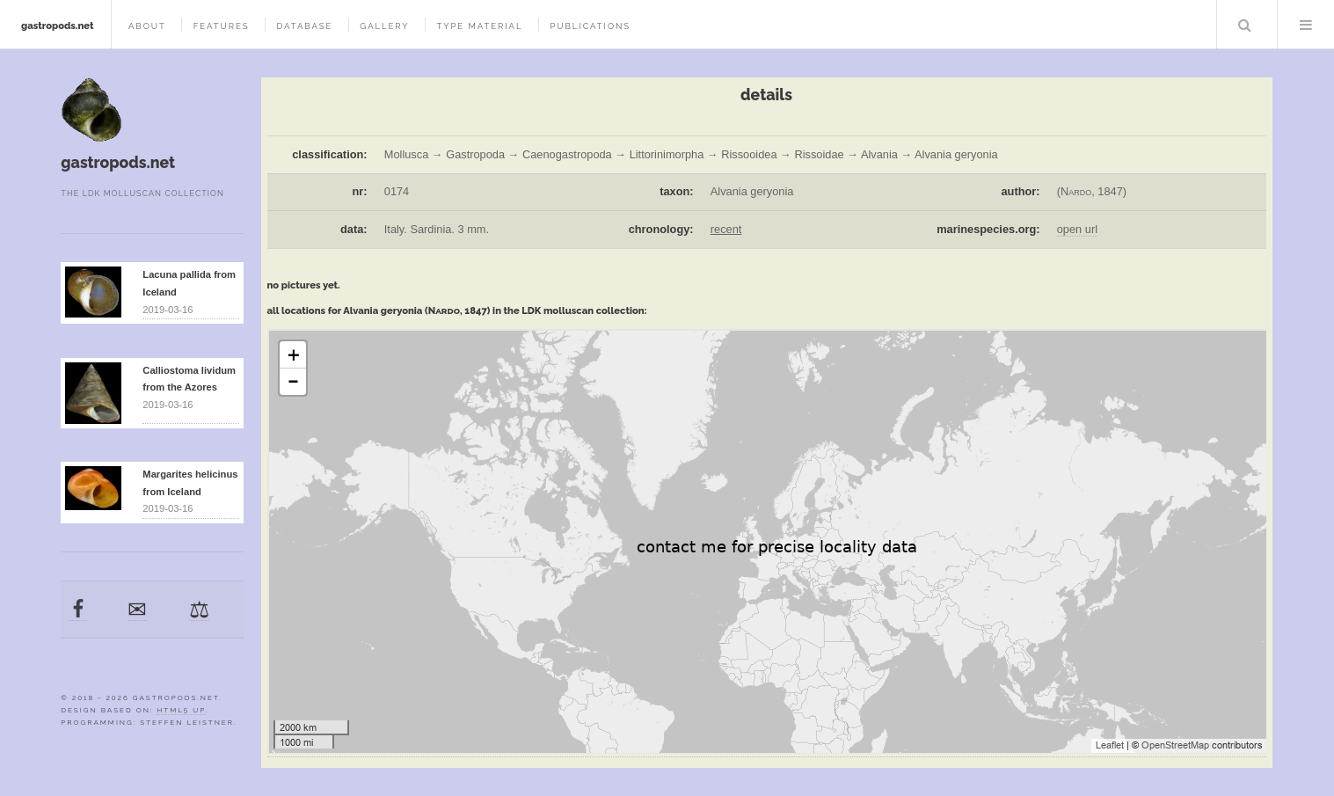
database (304, 26)
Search (1245, 24)
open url (1077, 229)
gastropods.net (57, 25)
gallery (384, 26)
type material (479, 26)
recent (726, 229)
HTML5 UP (181, 709)
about (147, 26)
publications (590, 26)
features (221, 26)
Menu (1306, 24)
